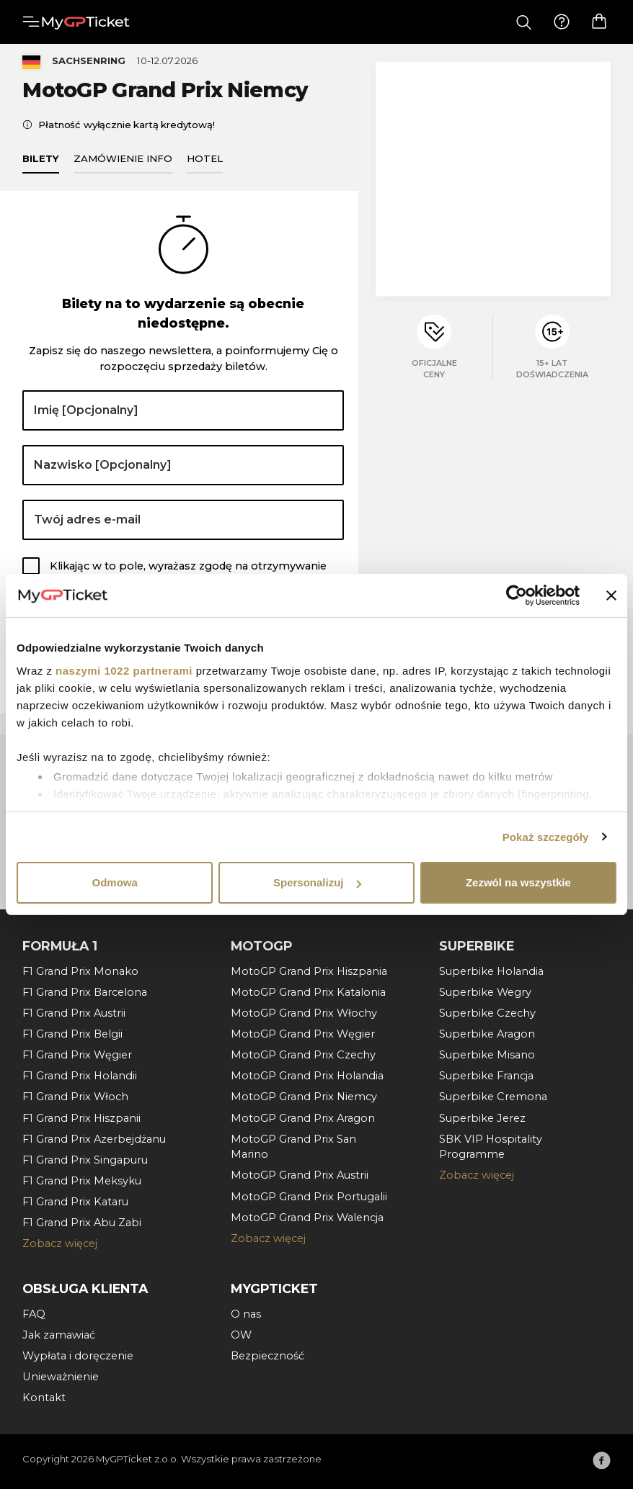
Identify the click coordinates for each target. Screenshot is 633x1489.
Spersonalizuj (317, 882)
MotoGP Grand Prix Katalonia (308, 992)
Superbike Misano (487, 1054)
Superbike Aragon (487, 1033)
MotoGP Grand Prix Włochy (304, 1013)
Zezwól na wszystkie (518, 882)
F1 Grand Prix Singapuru (85, 1159)
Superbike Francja (486, 1075)
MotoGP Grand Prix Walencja (307, 1217)
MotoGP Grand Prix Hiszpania (309, 971)
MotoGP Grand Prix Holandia (307, 1075)
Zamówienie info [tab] (123, 165)
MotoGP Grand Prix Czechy (303, 1054)
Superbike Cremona (493, 1096)
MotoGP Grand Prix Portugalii (309, 1196)
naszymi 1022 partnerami (124, 671)
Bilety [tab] (40, 165)
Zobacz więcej (59, 1243)
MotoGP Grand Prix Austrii (299, 1175)
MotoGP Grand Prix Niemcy (304, 1096)
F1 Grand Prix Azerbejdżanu (94, 1139)
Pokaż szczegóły (546, 837)
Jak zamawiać (58, 1334)
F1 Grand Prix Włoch (75, 1096)
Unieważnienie (60, 1376)
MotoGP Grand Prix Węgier (303, 1033)
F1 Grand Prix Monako (80, 971)
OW (241, 1334)
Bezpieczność (267, 1355)
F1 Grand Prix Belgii (72, 1033)
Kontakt (44, 1397)
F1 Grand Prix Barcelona (84, 992)
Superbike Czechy (487, 1013)
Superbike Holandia (491, 971)
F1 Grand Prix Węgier (77, 1054)
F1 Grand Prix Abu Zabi (81, 1222)
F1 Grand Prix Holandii (79, 1075)
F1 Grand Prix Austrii (73, 1013)
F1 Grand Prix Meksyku (81, 1180)
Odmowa (115, 882)
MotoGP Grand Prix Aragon (303, 1118)
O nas (246, 1314)
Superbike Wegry (485, 992)
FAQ (33, 1314)
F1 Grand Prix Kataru (75, 1201)
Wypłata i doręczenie (77, 1355)
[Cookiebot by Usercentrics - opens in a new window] (516, 595)
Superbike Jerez (482, 1118)
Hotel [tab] (205, 165)
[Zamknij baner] (611, 595)
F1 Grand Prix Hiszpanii (81, 1118)
